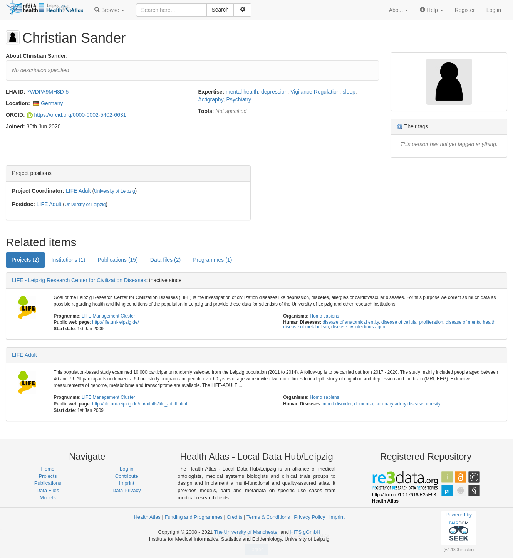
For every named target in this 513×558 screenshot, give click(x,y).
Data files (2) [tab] (165, 260)
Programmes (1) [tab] (212, 260)
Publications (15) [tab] (118, 260)
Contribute (126, 476)
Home (48, 469)
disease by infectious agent (358, 326)
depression (274, 92)
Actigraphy (210, 99)
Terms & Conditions (268, 517)
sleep (348, 92)
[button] (109, 10)
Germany (52, 103)
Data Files (48, 490)
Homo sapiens (324, 316)
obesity (433, 404)
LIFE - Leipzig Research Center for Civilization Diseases (79, 280)
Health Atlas (147, 517)
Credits (234, 517)
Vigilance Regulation (314, 92)
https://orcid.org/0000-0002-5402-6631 (76, 115)
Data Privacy (126, 490)
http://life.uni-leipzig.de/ (115, 322)
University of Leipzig (114, 191)
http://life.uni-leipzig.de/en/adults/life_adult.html (139, 404)
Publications (47, 483)
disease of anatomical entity (351, 322)
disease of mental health (470, 322)
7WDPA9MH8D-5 (48, 92)
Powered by (459, 527)
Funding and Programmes (193, 517)
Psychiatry (238, 99)
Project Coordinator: (38, 191)
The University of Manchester (246, 532)
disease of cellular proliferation (412, 322)
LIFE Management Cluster (108, 316)
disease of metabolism (306, 326)
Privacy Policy (309, 517)
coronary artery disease (399, 404)
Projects (48, 476)
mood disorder (337, 404)
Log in (493, 10)
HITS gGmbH (305, 532)
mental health (242, 92)
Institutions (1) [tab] (69, 260)
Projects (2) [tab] (25, 260)
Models (48, 498)
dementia (363, 404)
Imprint (126, 483)
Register (465, 10)
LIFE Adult (78, 191)
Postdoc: (23, 204)
